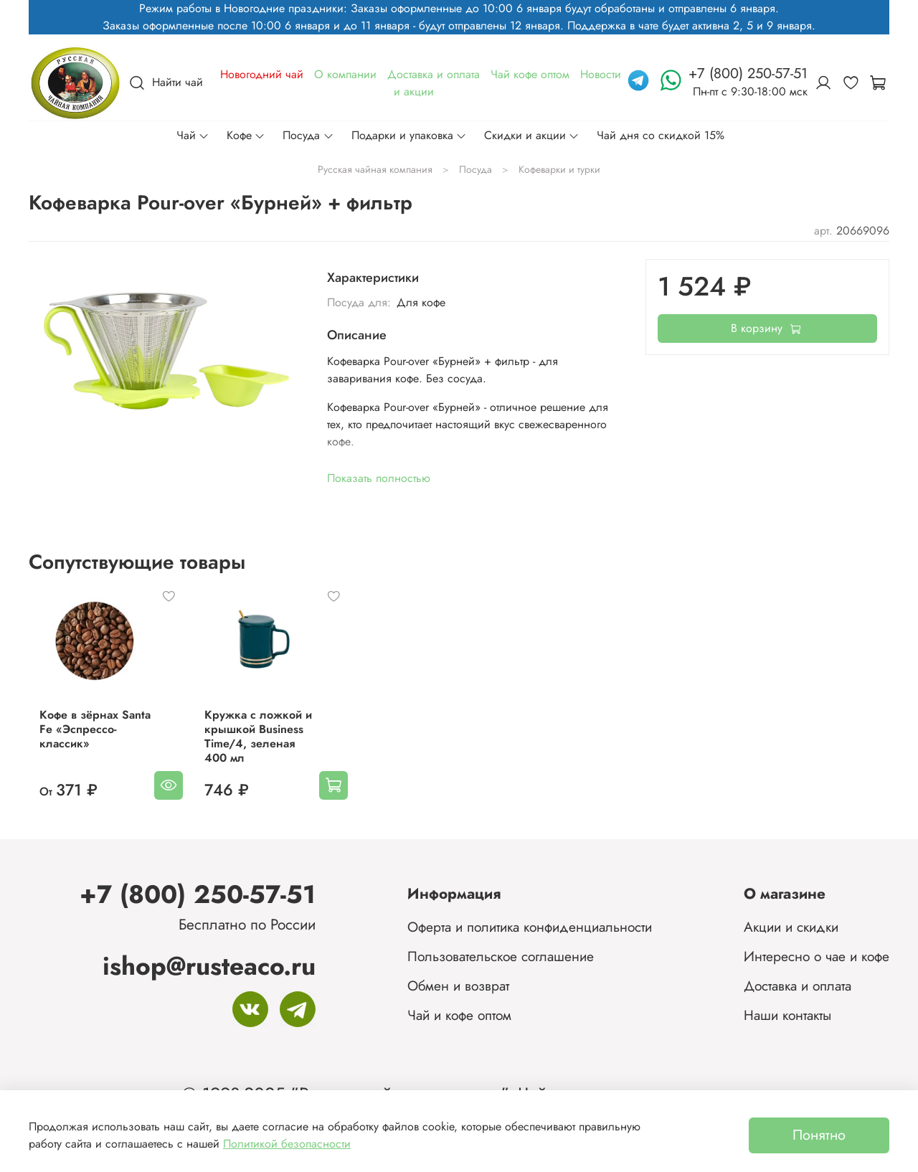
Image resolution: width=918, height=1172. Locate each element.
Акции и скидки (791, 927)
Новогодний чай (261, 74)
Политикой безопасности (287, 1143)
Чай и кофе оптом (459, 1015)
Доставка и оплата (433, 74)
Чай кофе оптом (530, 74)
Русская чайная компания (375, 169)
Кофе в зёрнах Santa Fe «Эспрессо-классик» (84, 740)
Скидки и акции (531, 135)
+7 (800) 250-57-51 (198, 894)
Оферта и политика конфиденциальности (529, 927)
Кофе (246, 135)
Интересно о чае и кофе (816, 956)
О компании (345, 74)
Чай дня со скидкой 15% (660, 135)
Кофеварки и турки (559, 169)
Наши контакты (787, 1015)
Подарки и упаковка (409, 135)
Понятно (819, 1135)
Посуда (308, 135)
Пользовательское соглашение (500, 956)
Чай (192, 135)
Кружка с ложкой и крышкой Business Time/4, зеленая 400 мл (263, 748)
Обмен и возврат (458, 985)
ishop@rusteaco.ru (209, 965)
